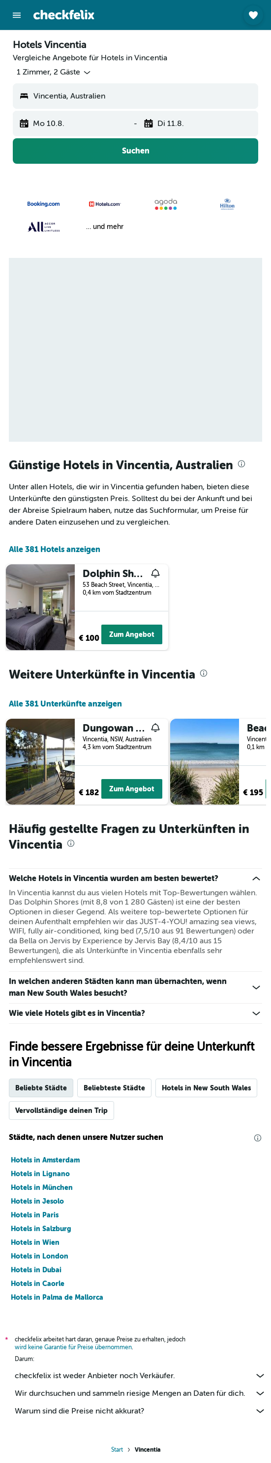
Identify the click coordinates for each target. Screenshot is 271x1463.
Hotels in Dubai (36, 1270)
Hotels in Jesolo (37, 1201)
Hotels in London (39, 1256)
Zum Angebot (131, 634)
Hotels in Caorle (37, 1283)
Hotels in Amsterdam (45, 1160)
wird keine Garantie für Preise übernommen (73, 1347)
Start (117, 1449)
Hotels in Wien (35, 1242)
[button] (17, 15)
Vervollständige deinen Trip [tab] (61, 1110)
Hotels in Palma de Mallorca (57, 1297)
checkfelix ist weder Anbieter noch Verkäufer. (140, 1376)
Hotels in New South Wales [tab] (206, 1088)
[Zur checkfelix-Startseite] (63, 15)
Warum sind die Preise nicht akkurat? (140, 1411)
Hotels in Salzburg (41, 1229)
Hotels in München (42, 1187)
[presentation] (241, 463)
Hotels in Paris (35, 1215)
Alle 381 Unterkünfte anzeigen (65, 703)
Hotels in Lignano (40, 1174)
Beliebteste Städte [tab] (114, 1088)
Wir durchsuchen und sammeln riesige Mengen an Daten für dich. (140, 1393)
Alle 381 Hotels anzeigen (54, 549)
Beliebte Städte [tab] (41, 1088)
